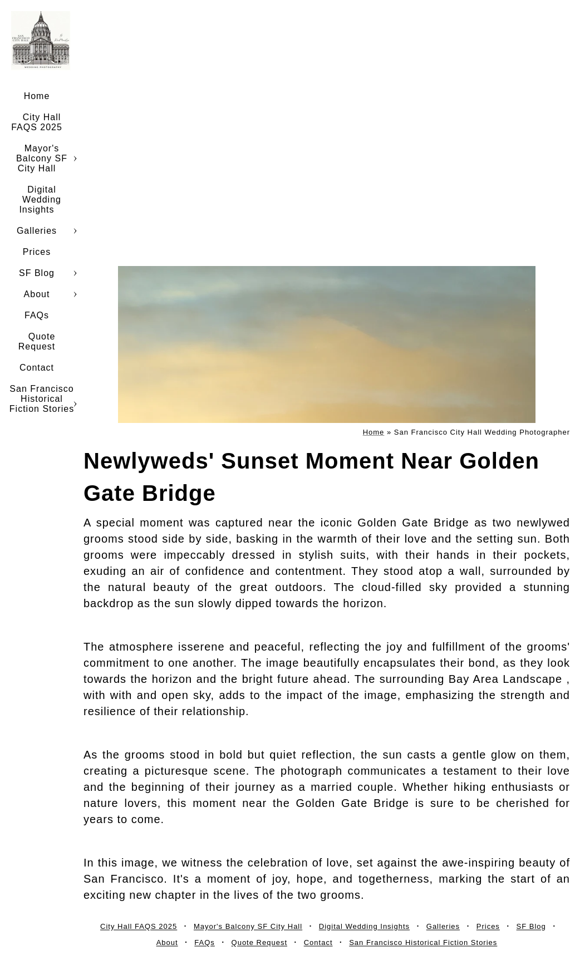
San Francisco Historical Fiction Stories (41, 398)
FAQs (36, 315)
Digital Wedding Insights (40, 199)
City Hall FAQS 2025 (36, 122)
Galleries (37, 230)
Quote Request (37, 341)
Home (37, 96)
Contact (36, 367)
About (37, 294)
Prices (37, 252)
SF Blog (37, 273)
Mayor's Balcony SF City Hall (41, 158)
